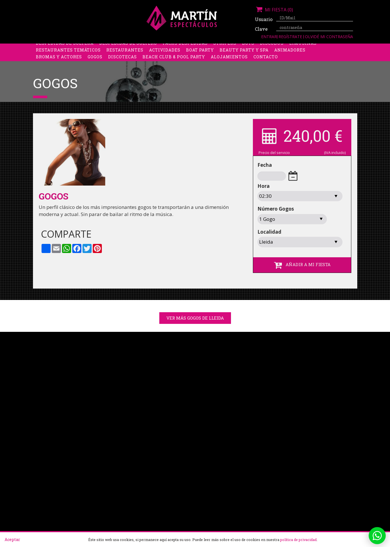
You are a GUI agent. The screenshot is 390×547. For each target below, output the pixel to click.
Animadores (290, 54)
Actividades (164, 54)
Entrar (269, 36)
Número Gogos (275, 208)
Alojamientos (229, 61)
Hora (263, 186)
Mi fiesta (274, 10)
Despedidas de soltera (65, 47)
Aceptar (12, 539)
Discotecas (122, 61)
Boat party (200, 54)
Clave (261, 29)
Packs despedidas (185, 47)
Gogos (95, 61)
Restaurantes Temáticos (68, 54)
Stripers (224, 47)
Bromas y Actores (59, 61)
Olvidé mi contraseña (329, 36)
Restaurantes (124, 54)
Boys (248, 47)
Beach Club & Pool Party (174, 61)
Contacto (265, 61)
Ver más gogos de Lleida (195, 318)
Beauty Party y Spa (244, 54)
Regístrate (290, 36)
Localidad (269, 232)
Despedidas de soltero (128, 47)
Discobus (272, 47)
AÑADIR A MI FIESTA (302, 265)
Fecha (264, 165)
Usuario (263, 19)
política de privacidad (298, 539)
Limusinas (303, 47)
